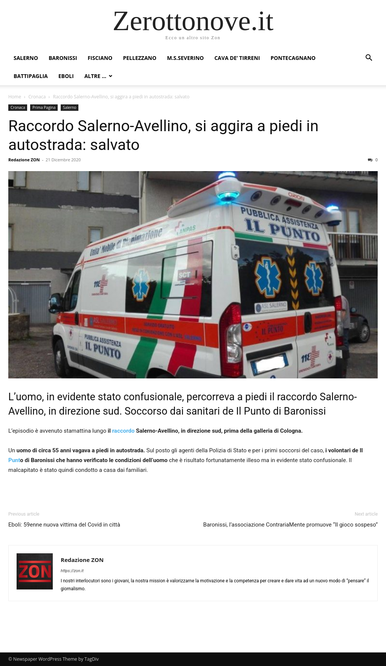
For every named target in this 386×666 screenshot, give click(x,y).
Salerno (26, 57)
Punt (14, 460)
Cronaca (37, 96)
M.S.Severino (185, 57)
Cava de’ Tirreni (237, 57)
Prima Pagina (43, 107)
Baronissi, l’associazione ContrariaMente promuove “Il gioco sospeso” (290, 524)
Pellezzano (139, 57)
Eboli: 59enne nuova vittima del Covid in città (64, 524)
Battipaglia (31, 76)
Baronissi (63, 57)
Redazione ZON (24, 159)
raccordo (123, 430)
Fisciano (99, 57)
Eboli (66, 76)
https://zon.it (72, 570)
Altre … (95, 76)
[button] (369, 58)
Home (14, 96)
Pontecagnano (293, 57)
